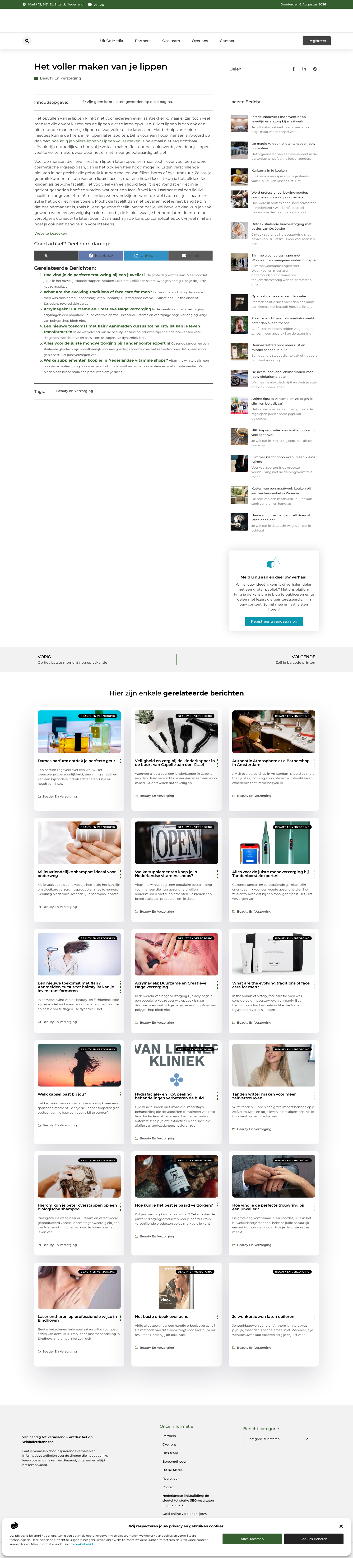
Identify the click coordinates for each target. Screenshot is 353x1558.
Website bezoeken (50, 233)
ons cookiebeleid (81, 1544)
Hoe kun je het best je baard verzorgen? (174, 1205)
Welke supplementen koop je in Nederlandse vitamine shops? (106, 360)
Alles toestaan (252, 1539)
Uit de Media (173, 1470)
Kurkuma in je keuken (269, 170)
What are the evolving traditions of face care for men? (98, 292)
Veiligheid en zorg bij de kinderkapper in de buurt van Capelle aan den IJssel (175, 763)
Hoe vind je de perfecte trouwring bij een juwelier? (94, 275)
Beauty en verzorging (60, 78)
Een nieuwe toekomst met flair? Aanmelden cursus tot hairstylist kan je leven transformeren (76, 987)
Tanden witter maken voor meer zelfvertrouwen (264, 1096)
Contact (227, 40)
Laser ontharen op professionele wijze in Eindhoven (77, 1318)
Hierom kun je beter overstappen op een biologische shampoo (77, 1207)
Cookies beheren (314, 1539)
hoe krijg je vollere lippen (75, 141)
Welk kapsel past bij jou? (62, 1094)
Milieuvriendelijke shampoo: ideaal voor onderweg (77, 874)
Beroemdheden (175, 1461)
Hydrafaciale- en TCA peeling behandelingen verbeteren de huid (169, 1096)
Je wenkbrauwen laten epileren (263, 1316)
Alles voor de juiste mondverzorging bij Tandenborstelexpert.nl (107, 343)
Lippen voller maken (121, 141)
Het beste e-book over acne (161, 1316)
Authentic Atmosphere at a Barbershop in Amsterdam (271, 763)
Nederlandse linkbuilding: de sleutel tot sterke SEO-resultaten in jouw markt (188, 1500)
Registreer (171, 1478)
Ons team (171, 40)
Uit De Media (111, 40)
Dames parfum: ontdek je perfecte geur (76, 761)
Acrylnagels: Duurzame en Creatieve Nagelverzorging (97, 309)
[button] (341, 1526)
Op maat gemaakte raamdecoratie (278, 296)
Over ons (200, 40)
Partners (142, 40)
